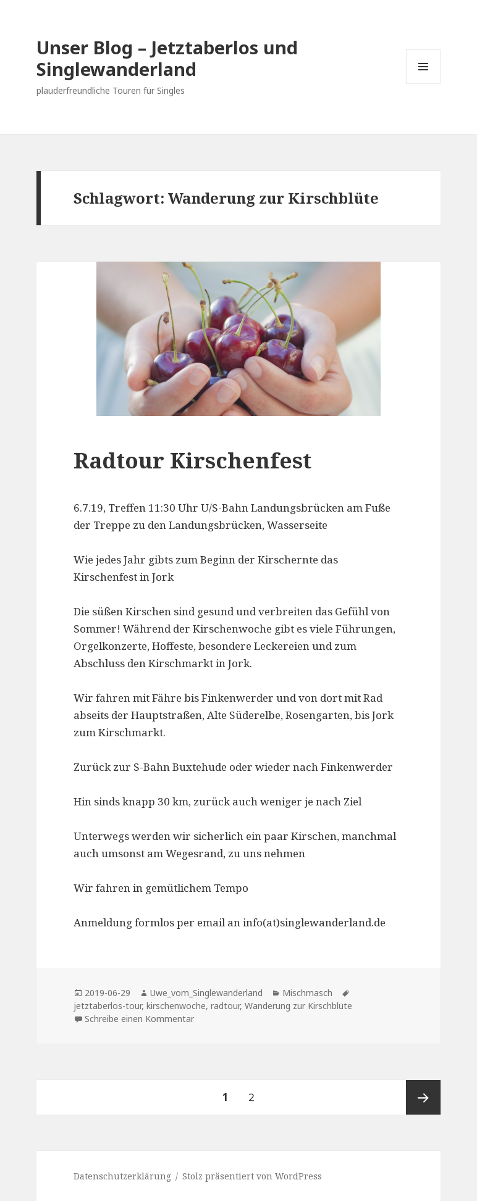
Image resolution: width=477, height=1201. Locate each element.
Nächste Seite (423, 1097)
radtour (225, 1006)
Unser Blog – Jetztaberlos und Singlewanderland (167, 58)
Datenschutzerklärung (122, 1176)
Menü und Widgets (424, 83)
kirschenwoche (176, 1006)
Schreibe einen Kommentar (139, 1018)
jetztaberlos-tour (107, 1006)
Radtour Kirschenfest (192, 460)
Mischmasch (307, 993)
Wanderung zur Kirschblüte (298, 1006)
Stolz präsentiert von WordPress (252, 1176)
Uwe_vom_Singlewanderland (206, 993)
